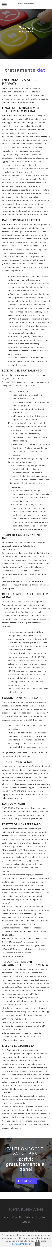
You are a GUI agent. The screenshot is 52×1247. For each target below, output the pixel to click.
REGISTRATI (26, 1181)
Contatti (17, 1217)
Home (21, 32)
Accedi (26, 1221)
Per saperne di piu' (21, 1244)
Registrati (41, 1217)
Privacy (29, 1217)
